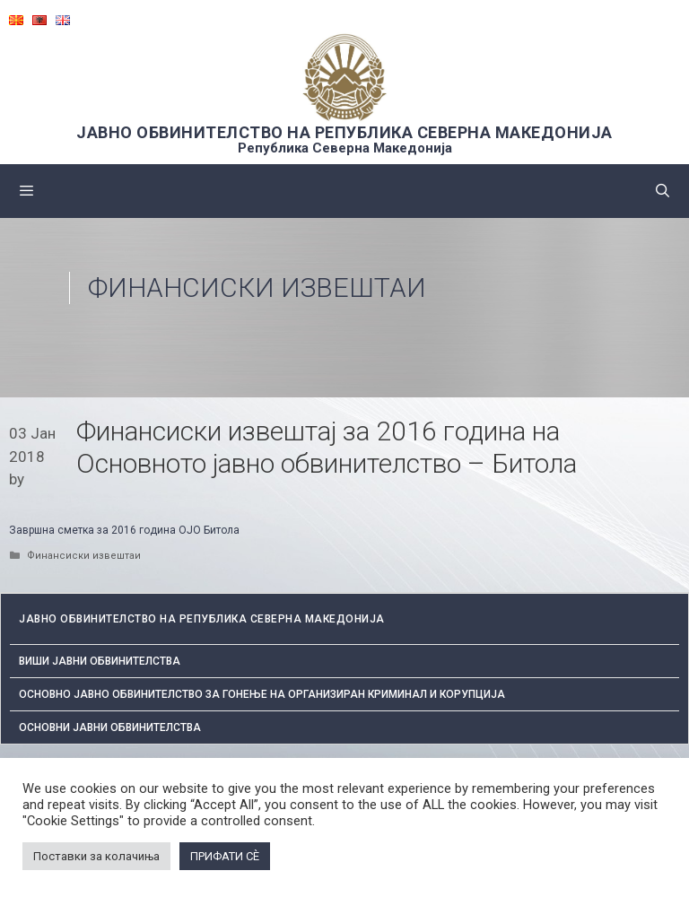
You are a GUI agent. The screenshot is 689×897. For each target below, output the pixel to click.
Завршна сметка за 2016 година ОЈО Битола (124, 530)
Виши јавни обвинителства (99, 661)
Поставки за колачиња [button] (96, 856)
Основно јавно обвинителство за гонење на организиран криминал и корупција (262, 694)
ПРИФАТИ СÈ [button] (224, 856)
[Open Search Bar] (662, 191)
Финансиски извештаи (257, 287)
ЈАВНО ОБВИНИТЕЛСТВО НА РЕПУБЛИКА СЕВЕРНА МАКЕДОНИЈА (344, 132)
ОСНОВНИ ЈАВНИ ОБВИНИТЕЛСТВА (110, 727)
